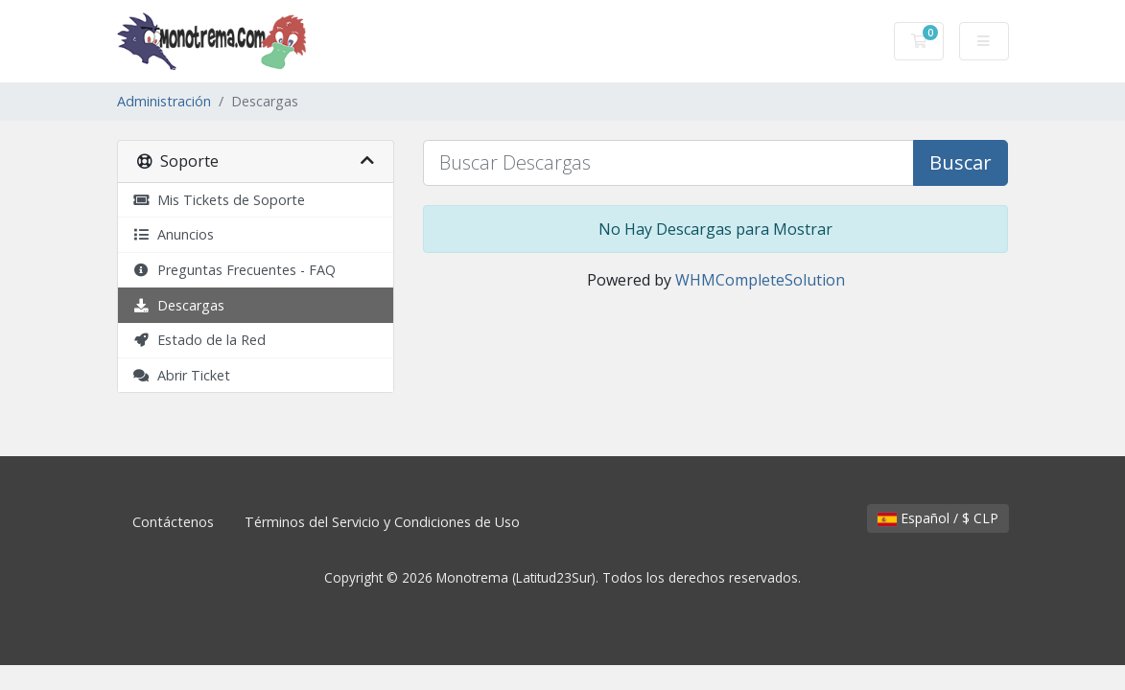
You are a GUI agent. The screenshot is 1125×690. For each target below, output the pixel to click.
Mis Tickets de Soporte (218, 200)
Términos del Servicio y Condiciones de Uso (382, 522)
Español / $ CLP (938, 518)
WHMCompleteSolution (760, 279)
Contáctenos (173, 522)
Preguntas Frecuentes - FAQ (234, 270)
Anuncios (173, 234)
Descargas (178, 305)
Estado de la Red (199, 340)
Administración (164, 101)
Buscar (960, 162)
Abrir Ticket (181, 375)
